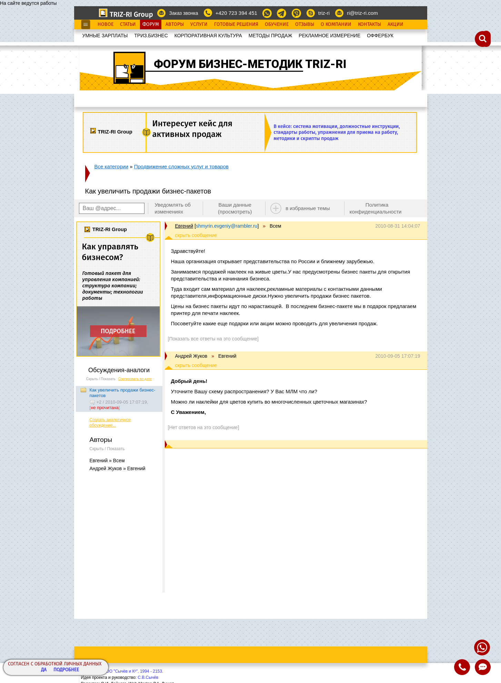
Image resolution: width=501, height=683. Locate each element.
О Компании (336, 24)
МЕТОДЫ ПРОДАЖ (270, 35)
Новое (105, 24)
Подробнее (66, 670)
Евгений (184, 226)
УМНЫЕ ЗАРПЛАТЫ (105, 35)
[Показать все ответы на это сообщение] (213, 339)
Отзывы (304, 24)
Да (44, 670)
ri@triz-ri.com (362, 13)
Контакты (369, 24)
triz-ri (324, 13)
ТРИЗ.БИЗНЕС (151, 35)
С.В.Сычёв (148, 677)
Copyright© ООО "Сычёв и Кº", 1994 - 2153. (122, 671)
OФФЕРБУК (380, 35)
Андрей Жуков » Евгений (118, 468)
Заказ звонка (183, 13)
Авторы (175, 24)
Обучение (277, 24)
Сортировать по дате (135, 379)
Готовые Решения (236, 24)
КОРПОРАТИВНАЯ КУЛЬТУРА (208, 35)
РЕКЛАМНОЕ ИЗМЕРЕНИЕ (329, 35)
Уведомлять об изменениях (172, 208)
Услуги (199, 24)
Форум (150, 24)
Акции (395, 24)
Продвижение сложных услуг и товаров (181, 166)
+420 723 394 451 (236, 13)
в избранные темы (307, 208)
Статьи (128, 24)
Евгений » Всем (107, 460)
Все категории (111, 166)
